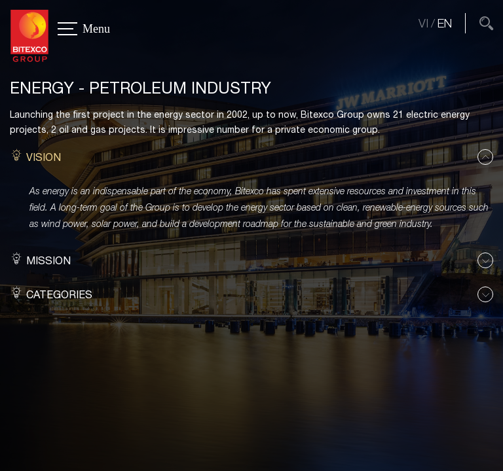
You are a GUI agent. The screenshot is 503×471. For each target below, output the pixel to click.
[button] (251, 157)
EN (445, 23)
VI (423, 23)
